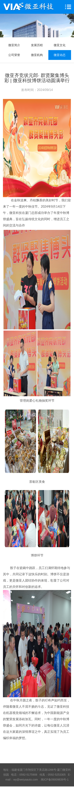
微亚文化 (60, 45)
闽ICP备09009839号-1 (54, 779)
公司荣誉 (14, 55)
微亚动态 (60, 55)
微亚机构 (37, 55)
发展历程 (37, 45)
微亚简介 (14, 45)
